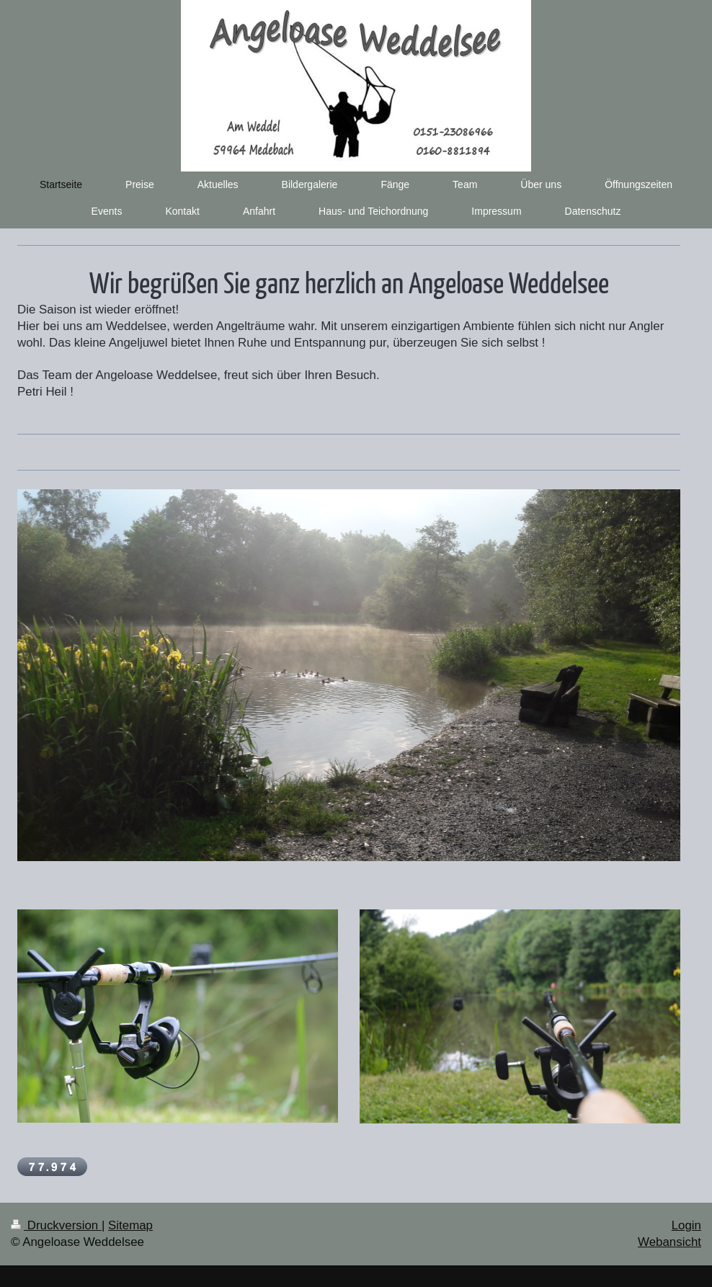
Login (686, 1225)
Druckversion (56, 1225)
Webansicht (669, 1242)
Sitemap (130, 1225)
